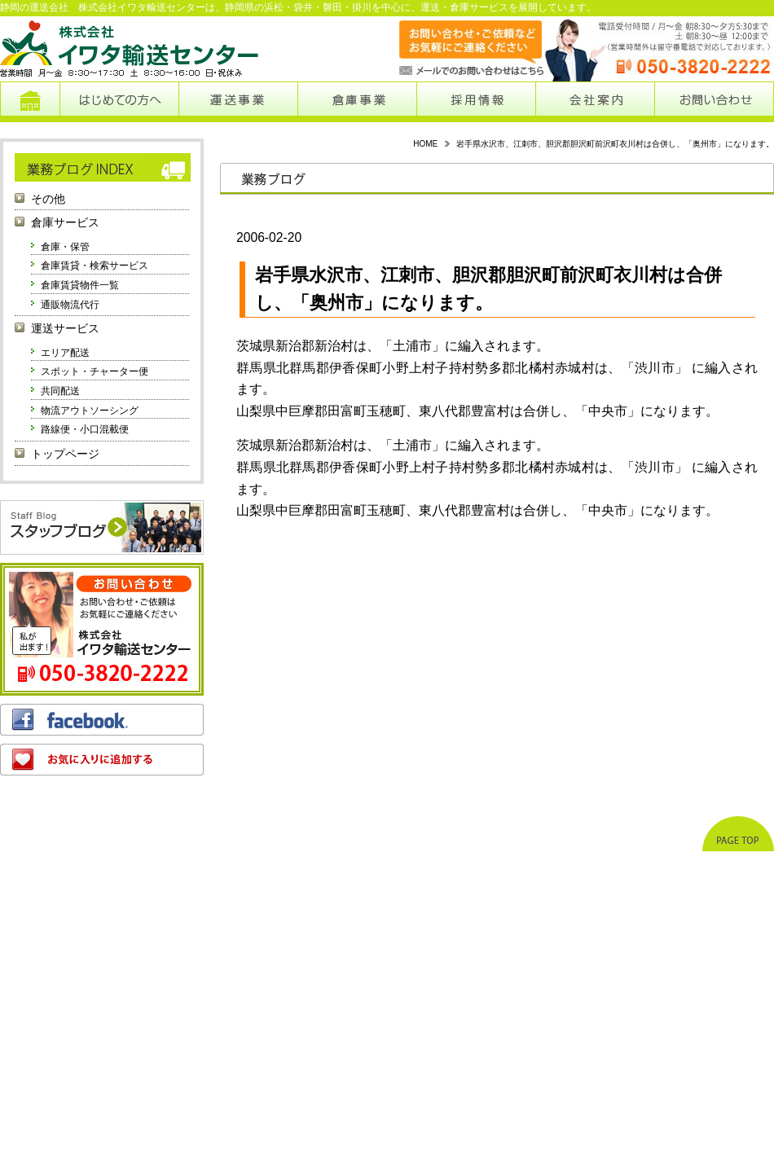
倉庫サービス (65, 223)
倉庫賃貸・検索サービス (94, 265)
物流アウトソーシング (90, 410)
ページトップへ (738, 833)
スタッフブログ (102, 527)
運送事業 (237, 101)
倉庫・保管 (65, 247)
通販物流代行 (70, 304)
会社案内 (595, 101)
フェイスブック (102, 720)
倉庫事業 (357, 101)
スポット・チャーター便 (94, 371)
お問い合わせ (714, 101)
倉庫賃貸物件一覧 (80, 285)
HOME (425, 143)
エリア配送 (65, 352)
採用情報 (476, 101)
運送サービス (65, 329)
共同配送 (60, 391)
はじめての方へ (118, 101)
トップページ (29, 101)
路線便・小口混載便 (85, 429)
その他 (48, 199)
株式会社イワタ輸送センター (130, 48)
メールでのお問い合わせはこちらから (455, 48)
